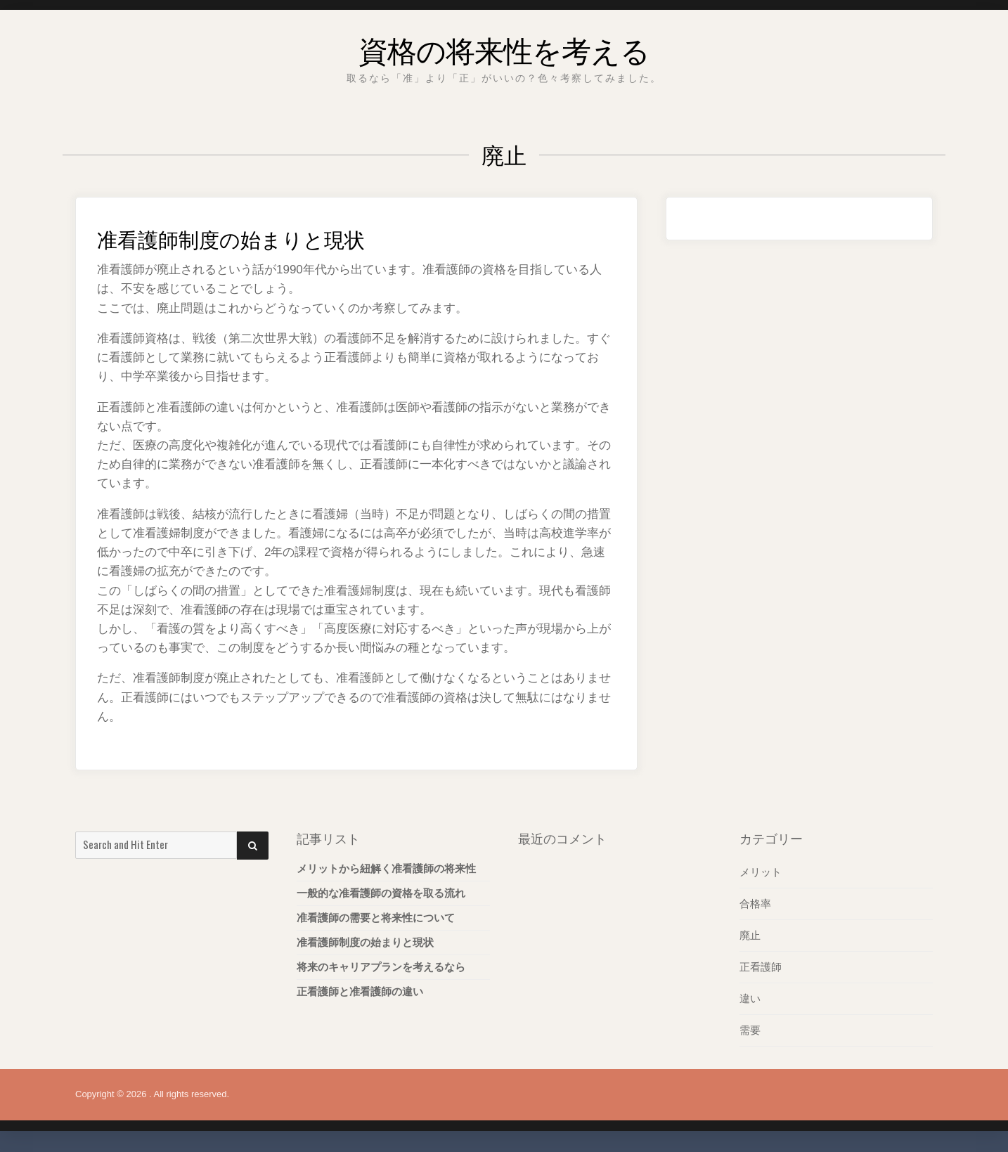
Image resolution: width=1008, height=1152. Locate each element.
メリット (760, 872)
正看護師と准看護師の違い (360, 991)
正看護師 (760, 967)
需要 (750, 1030)
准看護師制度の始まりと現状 (263, 235)
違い (750, 998)
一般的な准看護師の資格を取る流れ (381, 893)
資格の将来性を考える (504, 45)
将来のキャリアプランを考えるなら (381, 967)
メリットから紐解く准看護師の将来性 (386, 868)
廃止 (750, 935)
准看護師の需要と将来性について (376, 918)
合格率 (755, 904)
